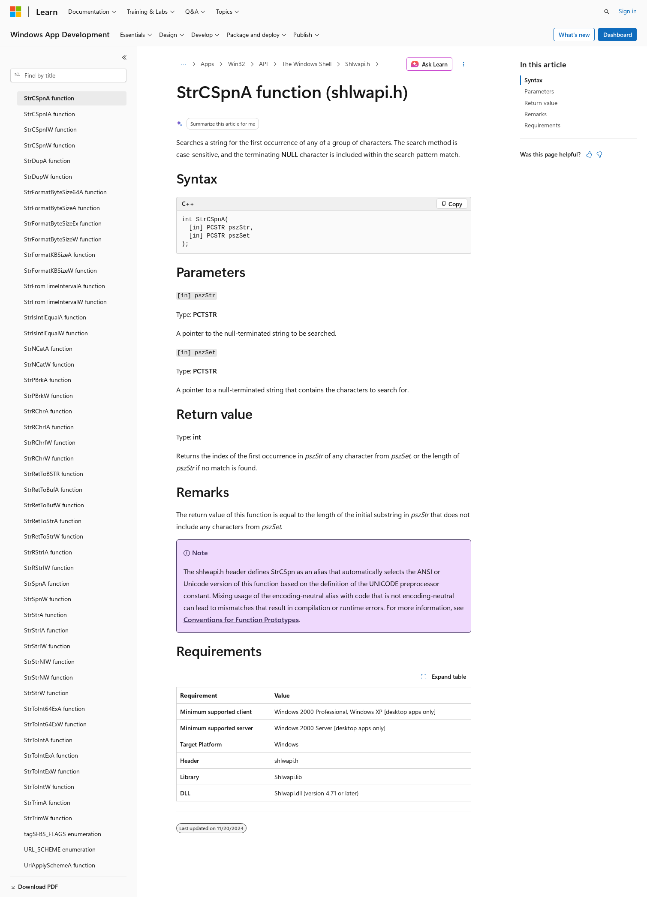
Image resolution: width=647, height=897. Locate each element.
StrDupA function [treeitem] (47, 161)
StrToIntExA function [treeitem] (51, 755)
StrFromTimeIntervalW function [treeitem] (65, 302)
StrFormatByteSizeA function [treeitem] (62, 208)
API (263, 64)
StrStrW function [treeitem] (46, 693)
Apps (207, 64)
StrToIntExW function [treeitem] (52, 771)
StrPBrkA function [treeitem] (47, 380)
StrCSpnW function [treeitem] (49, 145)
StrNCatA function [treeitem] (48, 348)
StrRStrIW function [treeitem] (49, 567)
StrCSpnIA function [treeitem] (49, 114)
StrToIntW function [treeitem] (49, 787)
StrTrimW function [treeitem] (48, 818)
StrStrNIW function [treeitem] (49, 661)
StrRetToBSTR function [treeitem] (53, 474)
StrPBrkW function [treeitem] (48, 395)
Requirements (542, 125)
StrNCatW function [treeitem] (49, 364)
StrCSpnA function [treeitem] (49, 98)
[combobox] (68, 75)
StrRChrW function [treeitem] (49, 458)
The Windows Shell (306, 64)
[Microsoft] (15, 11)
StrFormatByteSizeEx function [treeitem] (63, 223)
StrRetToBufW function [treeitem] (54, 505)
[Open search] (606, 11)
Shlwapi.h (357, 64)
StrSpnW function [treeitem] (47, 599)
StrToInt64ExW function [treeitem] (55, 724)
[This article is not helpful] (599, 154)
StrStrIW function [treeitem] (47, 646)
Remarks (535, 114)
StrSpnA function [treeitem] (46, 583)
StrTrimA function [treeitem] (47, 802)
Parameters (539, 91)
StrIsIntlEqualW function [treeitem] (56, 333)
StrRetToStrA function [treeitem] (52, 521)
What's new (574, 34)
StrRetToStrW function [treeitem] (53, 536)
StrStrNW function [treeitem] (48, 677)
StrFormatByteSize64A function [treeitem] (65, 192)
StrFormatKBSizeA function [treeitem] (59, 254)
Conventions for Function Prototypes (241, 619)
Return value (540, 103)
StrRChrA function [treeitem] (48, 411)
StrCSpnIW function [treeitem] (50, 129)
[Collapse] (124, 57)
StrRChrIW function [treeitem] (49, 442)
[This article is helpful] (589, 154)
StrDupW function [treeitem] (48, 176)
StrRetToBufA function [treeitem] (53, 489)
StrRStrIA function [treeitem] (48, 552)
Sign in (628, 11)
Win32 (236, 64)
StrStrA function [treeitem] (45, 615)
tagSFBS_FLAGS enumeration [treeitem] (62, 834)
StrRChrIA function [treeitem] (49, 427)
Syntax (533, 80)
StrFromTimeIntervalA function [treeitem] (64, 286)
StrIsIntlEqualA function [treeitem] (55, 317)
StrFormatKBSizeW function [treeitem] (60, 270)
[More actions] (463, 64)
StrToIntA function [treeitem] (48, 740)
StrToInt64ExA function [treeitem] (54, 708)
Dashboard (617, 34)
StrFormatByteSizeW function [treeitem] (63, 239)
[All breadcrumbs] (183, 64)
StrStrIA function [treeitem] (46, 630)
